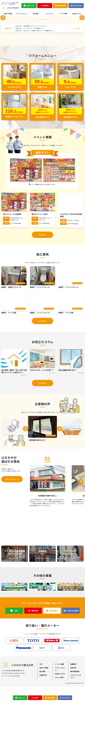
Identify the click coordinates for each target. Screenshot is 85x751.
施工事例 (35, 14)
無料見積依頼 (60, 6)
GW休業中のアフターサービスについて (35, 73)
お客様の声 (43, 739)
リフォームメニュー (22, 14)
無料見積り (52, 675)
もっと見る (77, 75)
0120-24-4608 (76, 6)
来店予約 (45, 6)
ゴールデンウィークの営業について (34, 75)
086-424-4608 (8, 737)
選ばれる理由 (8, 14)
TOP (40, 728)
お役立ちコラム (77, 14)
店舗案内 (73, 728)
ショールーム (49, 14)
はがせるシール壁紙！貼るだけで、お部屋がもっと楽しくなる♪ (42, 78)
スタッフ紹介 (59, 742)
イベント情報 (63, 14)
